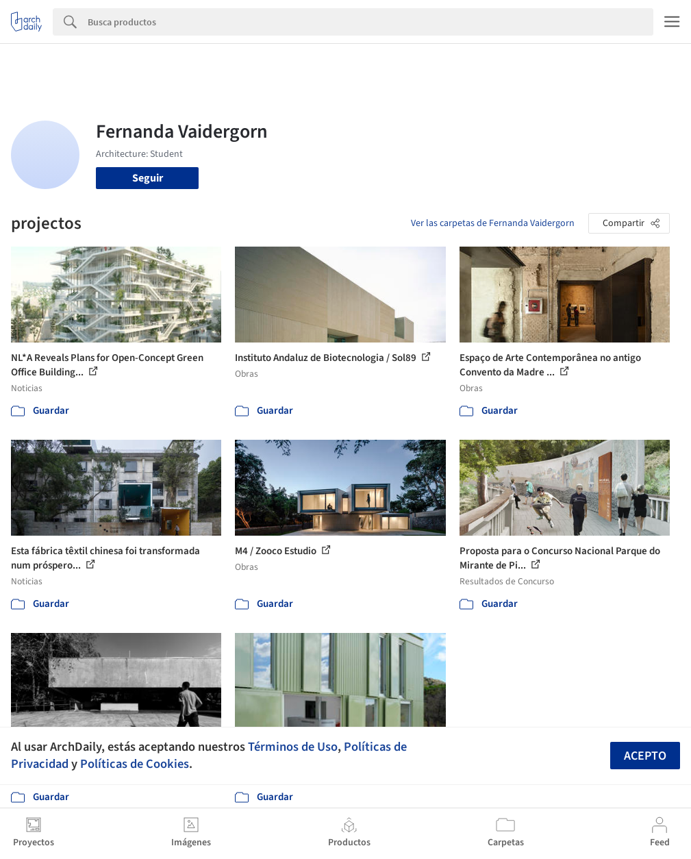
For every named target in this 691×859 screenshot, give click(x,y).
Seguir (147, 178)
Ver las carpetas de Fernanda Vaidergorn (493, 223)
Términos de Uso (293, 747)
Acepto (645, 755)
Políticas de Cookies (134, 764)
